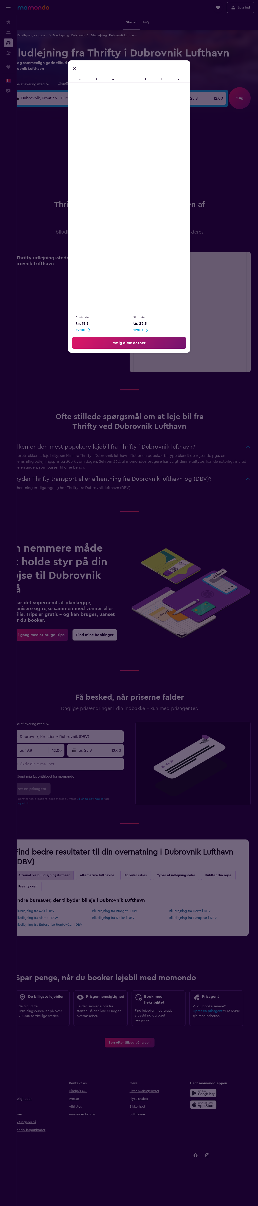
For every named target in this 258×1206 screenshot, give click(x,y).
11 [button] (62, 167)
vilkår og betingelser (106, 798)
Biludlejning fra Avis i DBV (50, 911)
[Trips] (8, 67)
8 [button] (109, 155)
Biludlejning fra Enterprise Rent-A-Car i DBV (64, 924)
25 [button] (62, 190)
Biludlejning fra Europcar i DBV (198, 918)
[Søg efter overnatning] (8, 33)
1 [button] (109, 144)
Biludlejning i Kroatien (48, 35)
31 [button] (50, 202)
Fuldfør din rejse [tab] (47, 886)
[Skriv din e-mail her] (82, 764)
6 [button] (86, 155)
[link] (54, 635)
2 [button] (121, 144)
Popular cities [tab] (151, 875)
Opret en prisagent (211, 1020)
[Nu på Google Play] (207, 1103)
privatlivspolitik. (34, 803)
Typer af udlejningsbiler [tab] (192, 875)
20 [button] (85, 179)
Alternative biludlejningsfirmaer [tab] (59, 875)
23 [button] (121, 179)
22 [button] (109, 179)
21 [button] (97, 179)
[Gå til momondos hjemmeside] (33, 7)
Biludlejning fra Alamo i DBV (52, 918)
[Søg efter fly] (8, 22)
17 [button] (50, 179)
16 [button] (121, 167)
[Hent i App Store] (207, 1115)
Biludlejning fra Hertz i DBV (195, 911)
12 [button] (74, 167)
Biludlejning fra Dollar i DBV (124, 918)
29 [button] (109, 190)
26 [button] (74, 190)
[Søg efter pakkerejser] (8, 53)
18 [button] (62, 179)
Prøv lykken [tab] (80, 886)
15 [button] (109, 167)
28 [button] (97, 190)
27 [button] (86, 190)
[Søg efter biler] (8, 43)
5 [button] (74, 155)
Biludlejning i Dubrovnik (85, 35)
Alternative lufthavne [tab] (113, 875)
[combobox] (45, 84)
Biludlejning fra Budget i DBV (125, 911)
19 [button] (74, 179)
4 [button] (62, 155)
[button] (8, 7)
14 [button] (97, 167)
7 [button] (97, 155)
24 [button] (50, 190)
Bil (25, 35)
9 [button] (121, 155)
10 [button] (50, 167)
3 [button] (51, 155)
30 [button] (121, 190)
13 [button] (86, 167)
